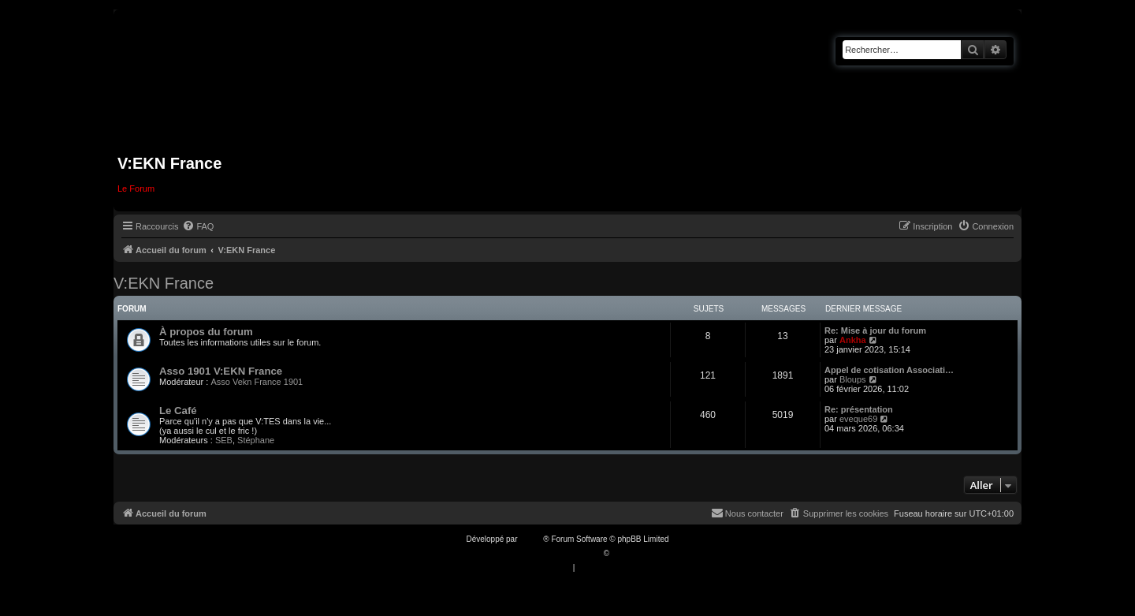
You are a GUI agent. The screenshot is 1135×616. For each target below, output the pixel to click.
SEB (224, 440)
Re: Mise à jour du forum (875, 330)
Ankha (852, 340)
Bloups (852, 379)
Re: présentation (858, 409)
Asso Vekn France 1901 (256, 381)
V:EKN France (164, 283)
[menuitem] (198, 226)
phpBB (531, 539)
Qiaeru (623, 553)
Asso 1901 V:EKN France (220, 371)
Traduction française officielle (550, 553)
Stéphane (255, 440)
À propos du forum (206, 332)
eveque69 (858, 419)
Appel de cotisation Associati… (889, 370)
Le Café (178, 410)
